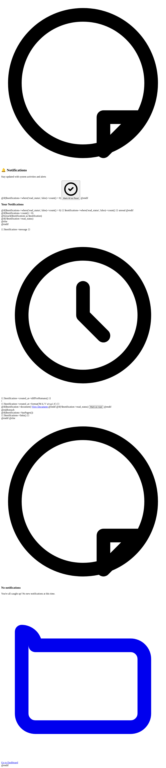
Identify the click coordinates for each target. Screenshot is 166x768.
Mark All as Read (71, 190)
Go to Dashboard (83, 761)
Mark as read (96, 407)
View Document (40, 406)
